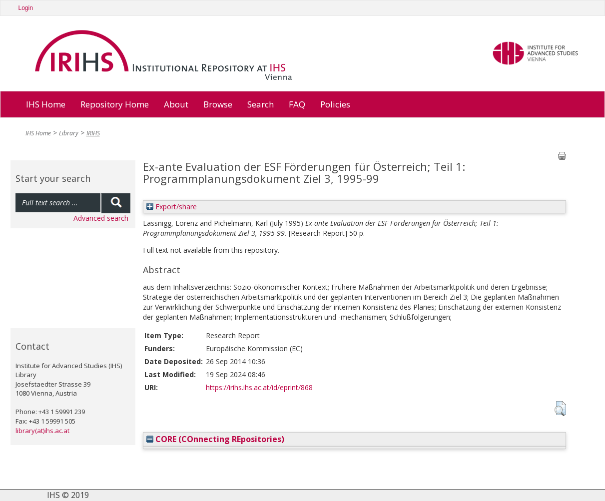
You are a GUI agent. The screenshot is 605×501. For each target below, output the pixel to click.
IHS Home (45, 104)
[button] (560, 408)
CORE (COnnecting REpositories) (215, 439)
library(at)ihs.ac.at (42, 430)
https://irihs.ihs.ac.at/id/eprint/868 (259, 387)
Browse (217, 104)
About (176, 104)
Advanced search (100, 218)
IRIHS (93, 133)
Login (25, 7)
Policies (335, 104)
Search (260, 104)
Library (68, 133)
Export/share (171, 206)
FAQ (297, 104)
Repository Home (114, 104)
